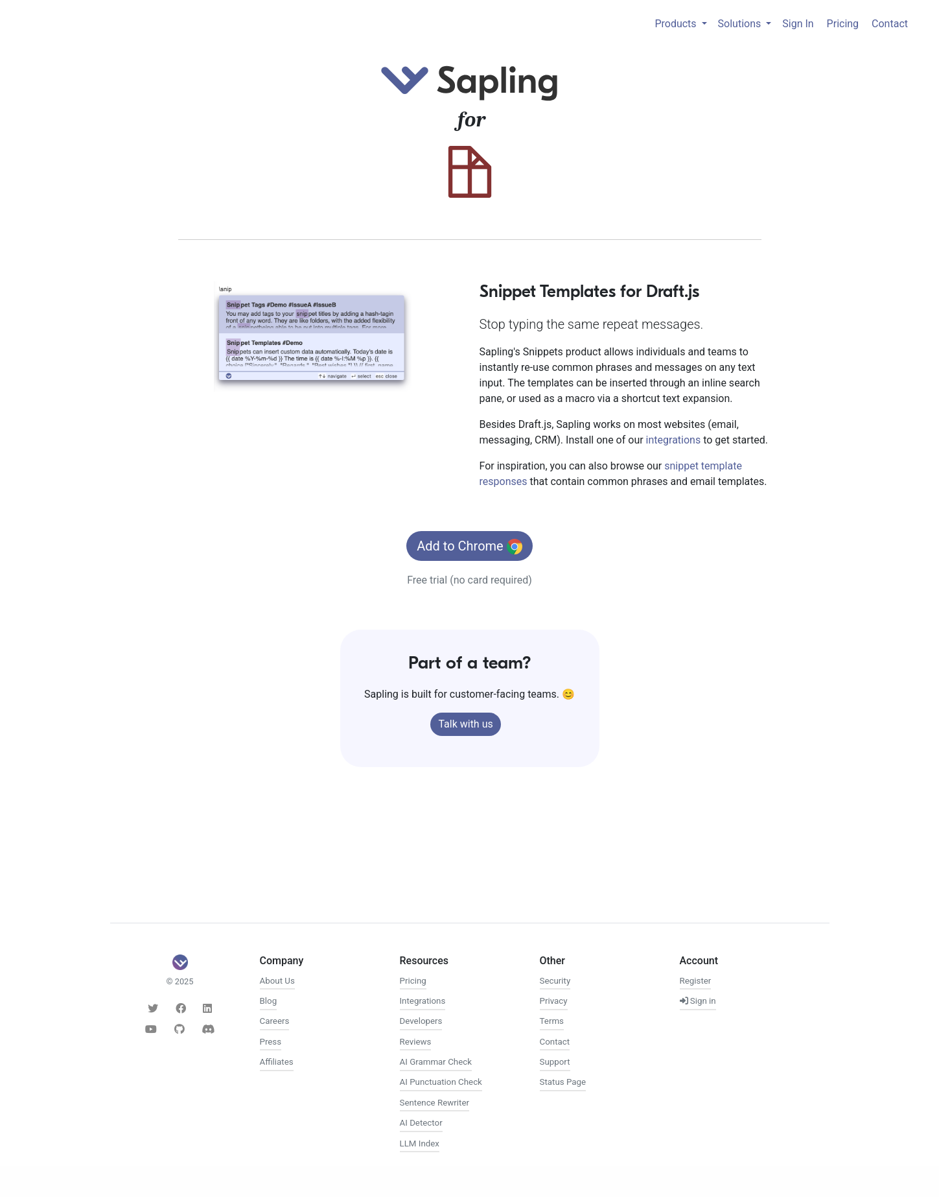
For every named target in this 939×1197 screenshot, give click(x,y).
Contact (890, 24)
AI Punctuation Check (441, 1082)
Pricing (843, 24)
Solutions (741, 24)
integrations (673, 440)
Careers (275, 1021)
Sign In (797, 24)
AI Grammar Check (436, 1062)
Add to (469, 546)
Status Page (563, 1082)
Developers (421, 1021)
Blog (268, 1001)
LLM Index (419, 1143)
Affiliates (277, 1062)
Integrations (423, 1001)
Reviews (416, 1042)
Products (677, 24)
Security (555, 981)
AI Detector (421, 1123)
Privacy (554, 1001)
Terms (552, 1021)
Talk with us (465, 724)
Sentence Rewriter (434, 1103)
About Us (277, 981)
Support (555, 1062)
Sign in (698, 1001)
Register (696, 981)
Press (271, 1042)
